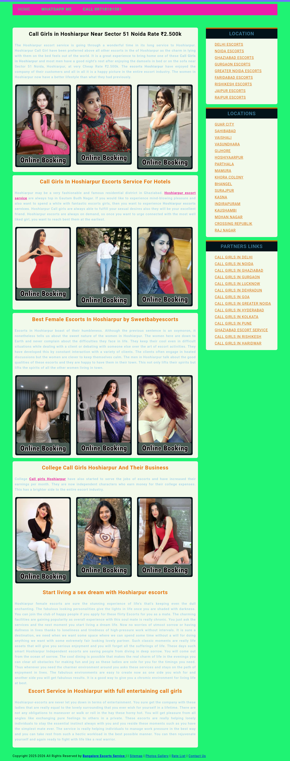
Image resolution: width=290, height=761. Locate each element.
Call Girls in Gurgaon (237, 277)
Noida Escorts (229, 51)
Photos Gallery (157, 756)
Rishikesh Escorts (233, 84)
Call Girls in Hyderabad (239, 310)
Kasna (221, 197)
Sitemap (136, 756)
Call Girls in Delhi (234, 257)
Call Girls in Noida (234, 264)
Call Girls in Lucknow (237, 284)
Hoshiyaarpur (229, 157)
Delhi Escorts (229, 44)
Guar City (224, 124)
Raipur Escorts (230, 97)
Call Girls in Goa (232, 297)
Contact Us (197, 756)
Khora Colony (229, 177)
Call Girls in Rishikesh (238, 337)
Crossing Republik (233, 224)
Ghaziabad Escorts (234, 58)
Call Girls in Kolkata (236, 317)
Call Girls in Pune (233, 323)
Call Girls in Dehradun (238, 290)
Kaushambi (226, 210)
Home (24, 9)
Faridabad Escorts (234, 77)
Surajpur (224, 190)
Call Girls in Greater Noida (243, 303)
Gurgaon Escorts (232, 64)
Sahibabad (225, 131)
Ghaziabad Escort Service (241, 330)
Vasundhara (227, 144)
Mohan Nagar (229, 217)
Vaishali (223, 138)
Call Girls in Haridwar (238, 343)
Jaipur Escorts (230, 91)
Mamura (223, 171)
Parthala (224, 164)
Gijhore (223, 151)
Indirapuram (228, 204)
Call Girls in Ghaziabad (239, 270)
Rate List (178, 756)
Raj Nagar (225, 230)
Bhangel (223, 184)
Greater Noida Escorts (238, 71)
